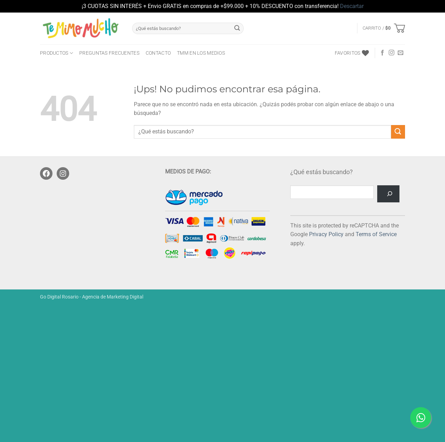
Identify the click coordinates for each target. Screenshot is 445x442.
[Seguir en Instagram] (391, 53)
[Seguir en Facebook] (382, 53)
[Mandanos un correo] (400, 53)
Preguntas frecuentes (109, 53)
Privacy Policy (326, 234)
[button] (384, 28)
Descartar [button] (352, 6)
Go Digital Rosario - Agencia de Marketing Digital (91, 297)
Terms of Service (376, 234)
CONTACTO (158, 53)
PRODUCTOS (56, 53)
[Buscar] (388, 193)
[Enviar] (237, 28)
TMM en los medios (201, 53)
